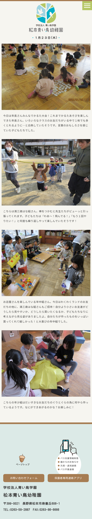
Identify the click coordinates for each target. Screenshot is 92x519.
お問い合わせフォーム (24, 478)
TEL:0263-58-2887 (16, 509)
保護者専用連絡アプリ (68, 478)
